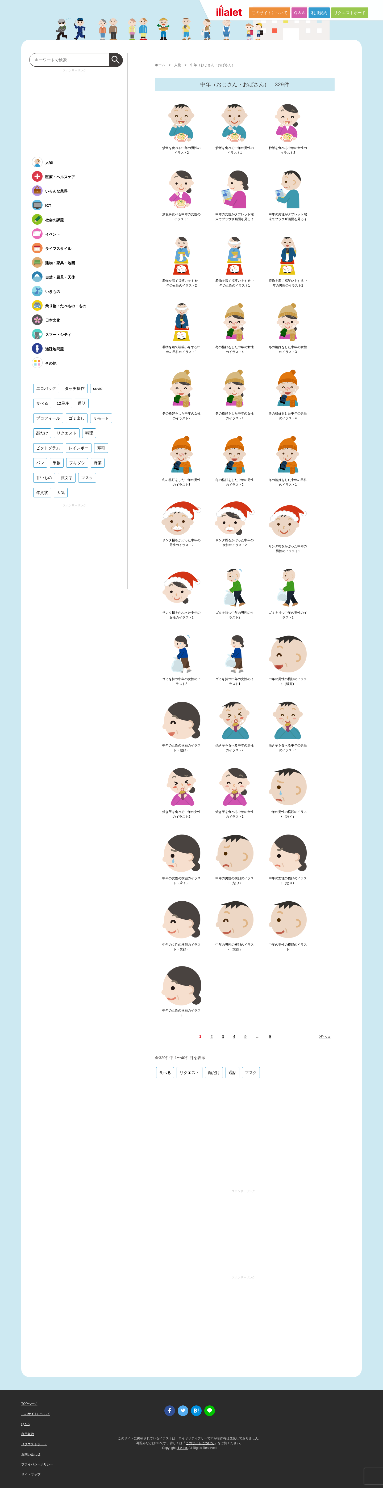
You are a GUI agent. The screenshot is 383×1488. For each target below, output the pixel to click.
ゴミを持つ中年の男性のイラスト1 (288, 615)
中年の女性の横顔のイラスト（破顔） (181, 748)
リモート (101, 418)
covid (97, 388)
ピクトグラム (48, 448)
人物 (177, 65)
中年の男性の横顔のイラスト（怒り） (234, 880)
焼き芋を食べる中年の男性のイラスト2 (234, 748)
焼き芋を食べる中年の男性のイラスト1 (288, 748)
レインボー (79, 448)
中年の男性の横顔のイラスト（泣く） (288, 814)
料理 (89, 433)
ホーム (160, 65)
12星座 (63, 403)
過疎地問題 (54, 349)
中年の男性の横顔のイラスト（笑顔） (234, 947)
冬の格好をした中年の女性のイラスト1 (234, 416)
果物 (57, 463)
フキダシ (77, 463)
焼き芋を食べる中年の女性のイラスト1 (234, 814)
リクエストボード (350, 12)
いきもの (52, 291)
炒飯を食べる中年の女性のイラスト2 (288, 150)
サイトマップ (30, 1474)
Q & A (299, 12)
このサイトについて (270, 12)
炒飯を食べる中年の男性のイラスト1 (234, 150)
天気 (61, 492)
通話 (232, 1072)
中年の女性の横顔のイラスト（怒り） (288, 880)
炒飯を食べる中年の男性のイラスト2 (181, 150)
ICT (48, 205)
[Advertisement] (244, 1133)
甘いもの (44, 477)
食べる (165, 1072)
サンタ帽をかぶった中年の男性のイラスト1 (288, 548)
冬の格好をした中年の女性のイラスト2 (181, 416)
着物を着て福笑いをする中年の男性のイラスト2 (288, 283)
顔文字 (67, 477)
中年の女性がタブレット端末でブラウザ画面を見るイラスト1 (234, 219)
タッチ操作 (75, 388)
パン (40, 463)
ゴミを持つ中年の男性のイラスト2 (234, 615)
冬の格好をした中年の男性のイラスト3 (181, 482)
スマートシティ (58, 334)
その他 (50, 363)
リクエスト (189, 1072)
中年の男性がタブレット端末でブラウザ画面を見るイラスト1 (288, 219)
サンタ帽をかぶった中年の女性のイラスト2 (234, 542)
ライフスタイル (58, 248)
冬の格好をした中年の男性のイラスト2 (234, 482)
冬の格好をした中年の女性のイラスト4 (234, 349)
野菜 (98, 463)
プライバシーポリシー (37, 1464)
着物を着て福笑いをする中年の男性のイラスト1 (181, 349)
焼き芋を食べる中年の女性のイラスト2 (181, 814)
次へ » (325, 1036)
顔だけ (214, 1072)
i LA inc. (182, 1448)
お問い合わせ (30, 1454)
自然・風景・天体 (60, 277)
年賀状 (42, 492)
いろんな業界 (56, 191)
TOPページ (29, 1404)
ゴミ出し (77, 418)
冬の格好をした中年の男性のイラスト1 (288, 482)
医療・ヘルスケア (60, 177)
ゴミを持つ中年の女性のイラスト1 (234, 681)
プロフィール (48, 418)
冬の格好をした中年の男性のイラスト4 (288, 416)
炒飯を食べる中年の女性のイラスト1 (181, 216)
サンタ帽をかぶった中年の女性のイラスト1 (181, 615)
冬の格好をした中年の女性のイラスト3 (288, 349)
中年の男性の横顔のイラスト (288, 947)
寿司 (101, 448)
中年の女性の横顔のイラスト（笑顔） (181, 947)
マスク (251, 1072)
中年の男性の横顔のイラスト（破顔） (288, 681)
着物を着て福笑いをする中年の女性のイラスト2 (181, 283)
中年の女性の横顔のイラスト (181, 1013)
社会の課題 (54, 220)
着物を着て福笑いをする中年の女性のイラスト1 (234, 283)
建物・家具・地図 (60, 263)
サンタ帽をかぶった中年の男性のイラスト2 (181, 542)
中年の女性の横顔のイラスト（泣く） (181, 880)
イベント (52, 234)
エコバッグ (46, 388)
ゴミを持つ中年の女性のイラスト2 (181, 681)
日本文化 (52, 320)
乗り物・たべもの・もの (65, 306)
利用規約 (319, 12)
